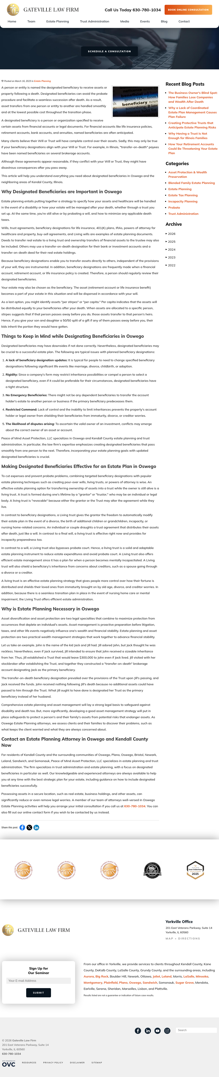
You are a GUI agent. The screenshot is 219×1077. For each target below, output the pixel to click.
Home (12, 21)
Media (124, 21)
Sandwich (150, 983)
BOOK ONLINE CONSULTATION (188, 9)
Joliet (156, 976)
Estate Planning (57, 21)
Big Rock (101, 976)
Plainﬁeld (111, 983)
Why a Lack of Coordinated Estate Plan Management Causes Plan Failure (192, 112)
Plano (123, 983)
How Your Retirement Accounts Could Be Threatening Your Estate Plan (193, 148)
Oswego (135, 983)
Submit (38, 992)
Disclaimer (77, 1063)
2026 (170, 234)
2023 (170, 257)
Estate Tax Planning (183, 195)
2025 (170, 242)
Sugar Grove (184, 983)
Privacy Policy (53, 1063)
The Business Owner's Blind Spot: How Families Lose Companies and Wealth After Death (192, 97)
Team (31, 21)
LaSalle (188, 976)
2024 (170, 249)
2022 (170, 265)
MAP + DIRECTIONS (183, 938)
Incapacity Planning (182, 201)
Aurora (89, 976)
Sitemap (97, 1063)
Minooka (202, 976)
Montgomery (93, 983)
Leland (167, 976)
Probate (174, 207)
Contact (184, 21)
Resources (29, 1063)
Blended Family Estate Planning (191, 183)
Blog (164, 21)
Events (145, 21)
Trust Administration (94, 21)
